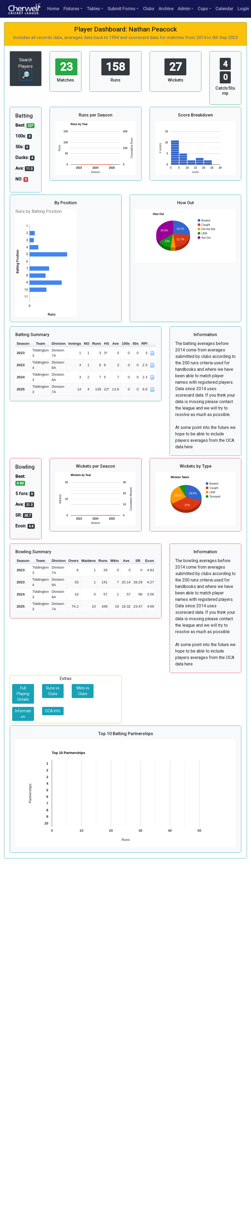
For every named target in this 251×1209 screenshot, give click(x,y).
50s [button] (136, 343)
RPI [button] (144, 343)
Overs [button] (73, 561)
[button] (152, 343)
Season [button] (23, 343)
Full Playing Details (23, 694)
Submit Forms (121, 8)
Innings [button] (74, 343)
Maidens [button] (88, 561)
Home (53, 8)
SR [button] (137, 561)
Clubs (148, 8)
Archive (166, 8)
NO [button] (86, 343)
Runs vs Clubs (52, 691)
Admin (184, 8)
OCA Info (52, 711)
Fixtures (71, 8)
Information (23, 714)
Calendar (224, 8)
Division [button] (58, 343)
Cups (203, 8)
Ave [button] (115, 343)
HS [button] (106, 343)
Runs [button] (96, 343)
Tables (93, 8)
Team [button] (40, 343)
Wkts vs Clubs (82, 691)
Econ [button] (149, 561)
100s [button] (126, 343)
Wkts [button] (114, 561)
